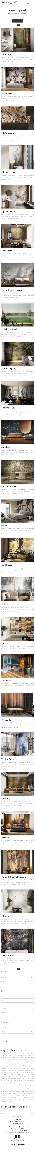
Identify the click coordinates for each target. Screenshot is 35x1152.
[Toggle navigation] (31, 3)
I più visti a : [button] (5, 1041)
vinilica (17, 1032)
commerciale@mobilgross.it (19, 1127)
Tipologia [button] (5, 1022)
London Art (17, 981)
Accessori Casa (15, 13)
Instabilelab (17, 977)
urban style (17, 1012)
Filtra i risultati (17, 21)
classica (17, 1000)
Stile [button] (3, 991)
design (17, 1004)
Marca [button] (3, 971)
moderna (17, 1008)
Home (8, 13)
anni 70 (17, 997)
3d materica (17, 1028)
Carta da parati (24, 13)
